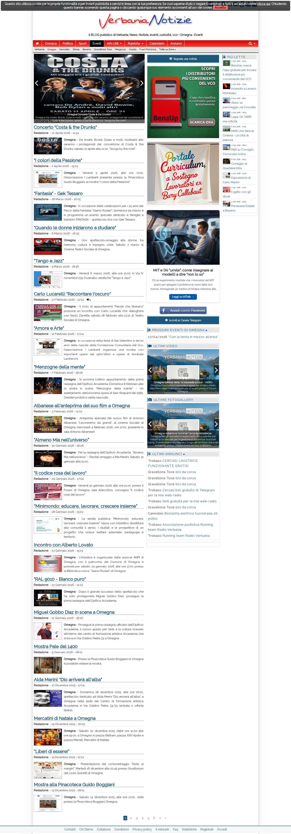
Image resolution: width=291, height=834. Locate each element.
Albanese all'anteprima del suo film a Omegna (82, 405)
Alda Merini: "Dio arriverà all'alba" (68, 679)
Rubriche (134, 43)
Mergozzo (120, 49)
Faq (175, 829)
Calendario (157, 43)
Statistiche (189, 829)
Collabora (103, 829)
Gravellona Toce (103, 49)
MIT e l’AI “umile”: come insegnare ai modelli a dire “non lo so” (183, 272)
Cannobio (64, 49)
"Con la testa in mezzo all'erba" (193, 337)
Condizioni (121, 829)
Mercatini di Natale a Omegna (64, 718)
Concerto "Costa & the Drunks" (65, 127)
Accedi (222, 829)
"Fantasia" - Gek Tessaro (58, 193)
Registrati (206, 829)
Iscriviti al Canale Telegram (183, 320)
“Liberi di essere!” (51, 751)
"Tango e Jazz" (49, 261)
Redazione (41, 133)
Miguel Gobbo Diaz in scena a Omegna (74, 612)
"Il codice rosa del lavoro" (60, 473)
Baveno (86, 49)
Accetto (220, 7)
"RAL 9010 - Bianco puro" (60, 579)
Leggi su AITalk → (183, 296)
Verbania (39, 49)
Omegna (51, 49)
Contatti (70, 829)
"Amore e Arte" (49, 328)
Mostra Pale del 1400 (55, 646)
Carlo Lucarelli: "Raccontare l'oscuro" (72, 294)
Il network (162, 829)
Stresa (76, 49)
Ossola (132, 49)
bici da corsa (186, 472)
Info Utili (112, 43)
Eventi (96, 43)
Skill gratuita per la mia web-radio (190, 501)
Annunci (175, 43)
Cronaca (51, 43)
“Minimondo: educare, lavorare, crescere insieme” (85, 506)
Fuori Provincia (147, 49)
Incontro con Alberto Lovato (63, 545)
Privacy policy (142, 829)
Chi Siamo (86, 829)
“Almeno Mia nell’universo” (61, 440)
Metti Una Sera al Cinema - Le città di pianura (238, 135)
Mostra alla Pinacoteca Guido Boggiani (74, 784)
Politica (68, 43)
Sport (82, 43)
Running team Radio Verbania (186, 536)
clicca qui (263, 4)
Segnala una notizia (183, 59)
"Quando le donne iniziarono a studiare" (75, 227)
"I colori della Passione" (58, 160)
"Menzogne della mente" (59, 367)
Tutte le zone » (167, 49)
